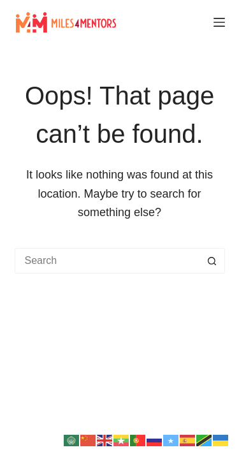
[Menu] (219, 22)
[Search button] (212, 260)
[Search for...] (107, 260)
